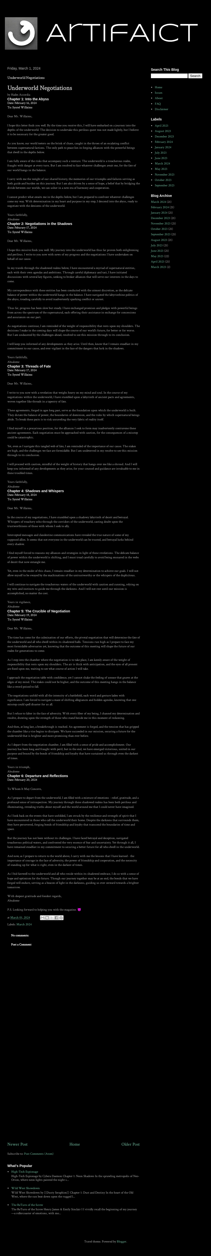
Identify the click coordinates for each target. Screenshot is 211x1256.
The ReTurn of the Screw (27, 1205)
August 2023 (163, 131)
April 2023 (161, 126)
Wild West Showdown (25, 1188)
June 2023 (161, 158)
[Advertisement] (73, 1100)
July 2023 (161, 153)
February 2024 (164, 142)
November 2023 (164, 175)
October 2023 (163, 180)
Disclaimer (161, 109)
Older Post (130, 1144)
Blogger (121, 1242)
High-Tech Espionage (24, 1172)
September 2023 (164, 185)
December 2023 (164, 136)
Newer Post (17, 1144)
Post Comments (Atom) (38, 1154)
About (159, 98)
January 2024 (163, 147)
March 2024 (24, 924)
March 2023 (158, 267)
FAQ (158, 104)
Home (74, 1144)
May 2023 (161, 169)
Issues (158, 93)
